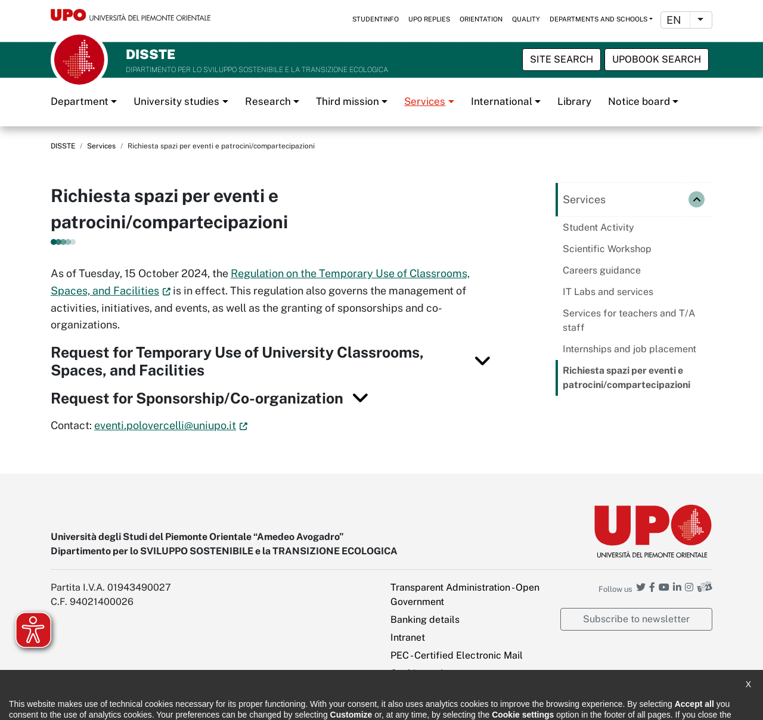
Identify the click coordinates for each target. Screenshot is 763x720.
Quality (526, 19)
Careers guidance (602, 270)
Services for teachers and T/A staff (629, 320)
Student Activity (598, 227)
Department (79, 101)
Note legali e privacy (190, 702)
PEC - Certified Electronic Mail (456, 655)
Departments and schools (598, 19)
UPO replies (429, 19)
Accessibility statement (93, 702)
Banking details (425, 619)
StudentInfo (375, 19)
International (501, 101)
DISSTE (63, 146)
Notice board (639, 101)
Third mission (347, 101)
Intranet (407, 637)
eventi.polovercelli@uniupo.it (165, 425)
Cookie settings (424, 673)
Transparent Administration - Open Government (464, 594)
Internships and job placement (629, 349)
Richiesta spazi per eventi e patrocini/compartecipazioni (626, 377)
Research (268, 101)
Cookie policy (269, 702)
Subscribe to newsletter (636, 619)
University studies (176, 101)
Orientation (481, 19)
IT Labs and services (608, 291)
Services (424, 101)
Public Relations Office (353, 702)
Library (574, 101)
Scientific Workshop (607, 249)
